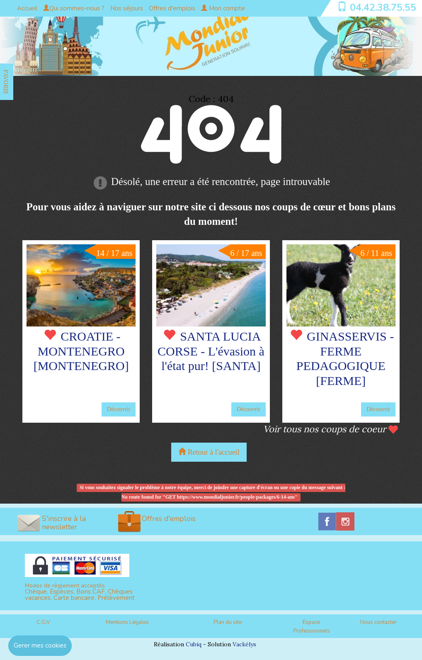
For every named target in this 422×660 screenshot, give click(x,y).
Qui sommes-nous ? (73, 8)
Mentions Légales (127, 622)
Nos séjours (126, 8)
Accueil (27, 8)
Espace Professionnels (311, 627)
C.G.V (43, 622)
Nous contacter (378, 622)
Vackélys (244, 644)
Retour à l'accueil (209, 452)
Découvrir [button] (119, 409)
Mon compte (223, 8)
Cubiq (193, 644)
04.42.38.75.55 (383, 7)
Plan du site (227, 622)
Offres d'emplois (172, 8)
